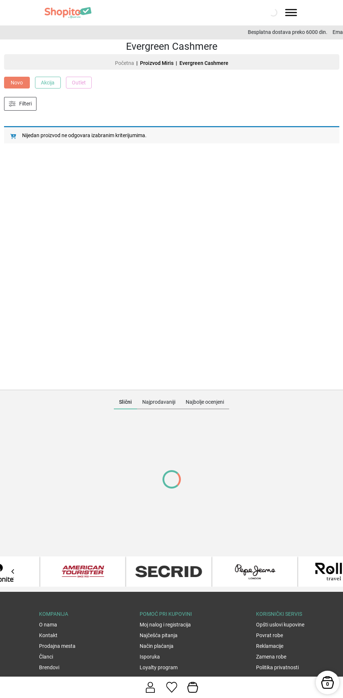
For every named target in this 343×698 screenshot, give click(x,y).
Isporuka (150, 657)
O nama (48, 625)
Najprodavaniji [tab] (158, 402)
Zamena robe (271, 657)
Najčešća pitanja (159, 635)
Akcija (48, 83)
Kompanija (53, 614)
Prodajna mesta (57, 646)
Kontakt (48, 635)
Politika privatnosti (277, 667)
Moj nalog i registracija (165, 625)
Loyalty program (159, 667)
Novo (17, 83)
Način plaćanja (157, 646)
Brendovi (49, 667)
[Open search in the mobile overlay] (272, 12)
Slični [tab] (125, 402)
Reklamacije (269, 646)
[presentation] (13, 571)
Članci (46, 657)
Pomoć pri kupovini (166, 614)
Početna (124, 63)
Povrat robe (269, 635)
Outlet (79, 83)
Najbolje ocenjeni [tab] (205, 402)
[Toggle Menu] (291, 12)
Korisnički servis (279, 614)
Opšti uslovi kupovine (280, 625)
